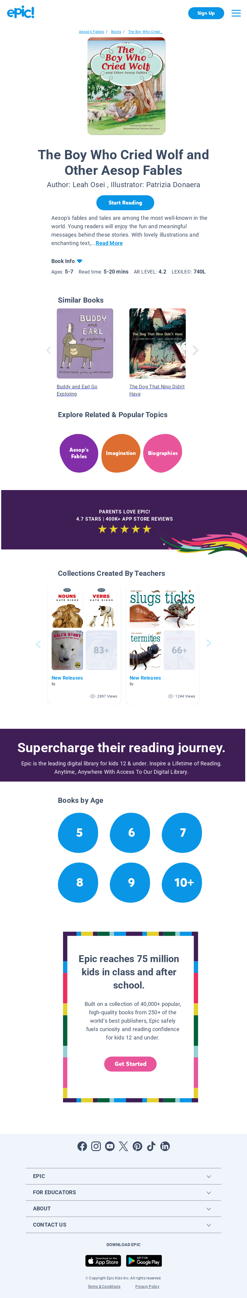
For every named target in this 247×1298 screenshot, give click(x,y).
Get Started (130, 1064)
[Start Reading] (125, 202)
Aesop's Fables (91, 32)
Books (116, 32)
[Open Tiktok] (151, 1146)
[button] (84, 644)
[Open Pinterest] (137, 1146)
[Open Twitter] (123, 1146)
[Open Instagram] (96, 1146)
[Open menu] (236, 13)
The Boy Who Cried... (145, 32)
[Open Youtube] (110, 1146)
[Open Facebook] (82, 1146)
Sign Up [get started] (206, 13)
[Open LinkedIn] (165, 1146)
